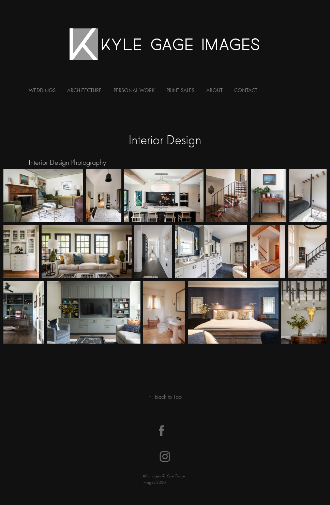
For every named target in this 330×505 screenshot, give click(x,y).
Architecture (84, 90)
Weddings (42, 90)
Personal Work (134, 90)
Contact (245, 90)
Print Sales (180, 90)
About (214, 90)
